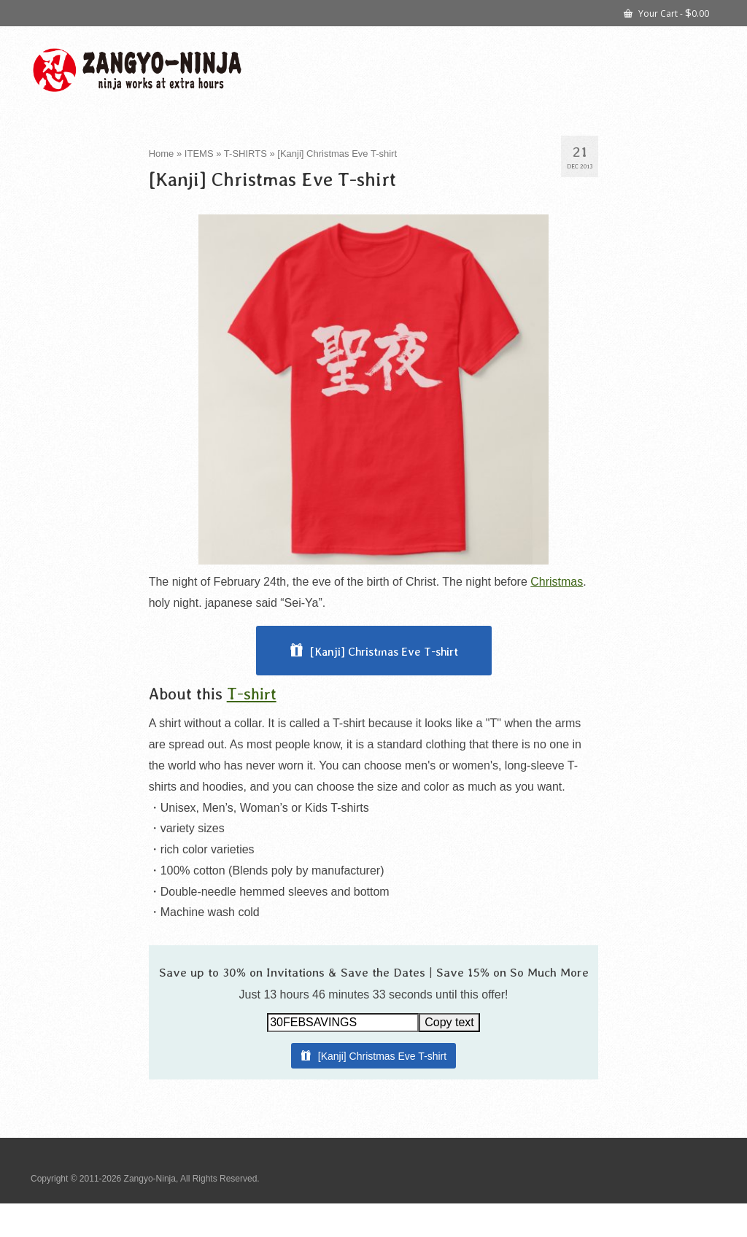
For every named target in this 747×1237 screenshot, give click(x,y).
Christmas (556, 581)
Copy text (449, 1022)
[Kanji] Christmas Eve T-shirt (384, 651)
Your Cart (666, 12)
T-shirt (251, 693)
